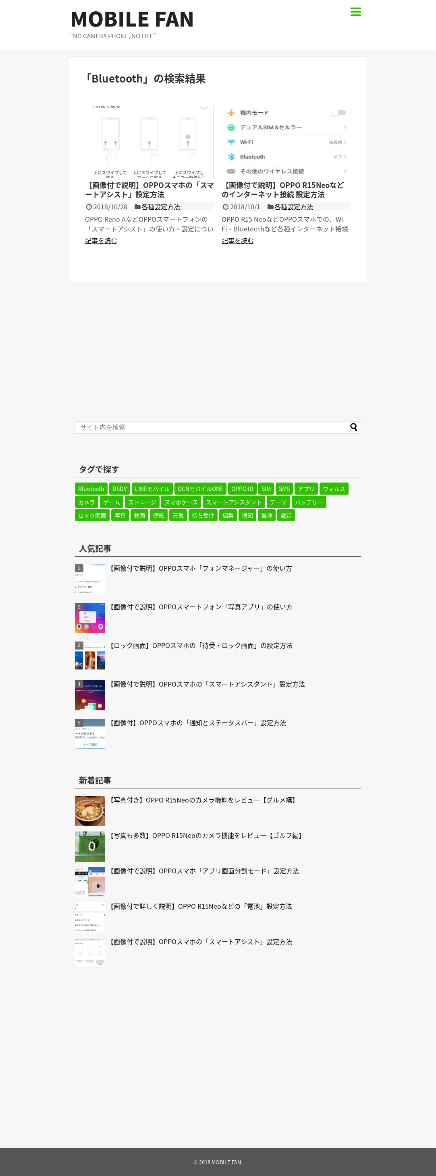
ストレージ (142, 502)
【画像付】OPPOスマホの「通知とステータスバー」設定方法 (196, 722)
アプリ (306, 489)
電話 (286, 515)
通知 (247, 515)
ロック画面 (92, 515)
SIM (266, 489)
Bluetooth (91, 489)
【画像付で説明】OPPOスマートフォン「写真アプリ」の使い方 (200, 606)
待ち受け (203, 515)
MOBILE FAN (132, 18)
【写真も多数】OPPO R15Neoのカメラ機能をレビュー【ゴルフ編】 (206, 835)
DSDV (119, 489)
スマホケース (181, 502)
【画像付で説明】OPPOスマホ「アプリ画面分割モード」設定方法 (203, 870)
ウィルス (334, 489)
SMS (284, 489)
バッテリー (309, 502)
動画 (139, 515)
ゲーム (111, 502)
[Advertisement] (218, 350)
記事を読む (101, 240)
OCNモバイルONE (200, 489)
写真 (120, 515)
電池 (266, 515)
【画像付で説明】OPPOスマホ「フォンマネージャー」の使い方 (199, 568)
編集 (228, 515)
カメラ (86, 502)
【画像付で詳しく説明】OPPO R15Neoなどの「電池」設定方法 (199, 906)
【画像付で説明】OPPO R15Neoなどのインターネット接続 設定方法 (283, 189)
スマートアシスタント (234, 502)
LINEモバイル (152, 489)
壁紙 (158, 515)
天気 (178, 515)
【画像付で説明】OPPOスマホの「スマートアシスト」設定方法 (149, 189)
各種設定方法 (160, 206)
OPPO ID (242, 489)
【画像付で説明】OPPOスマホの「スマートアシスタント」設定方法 (206, 684)
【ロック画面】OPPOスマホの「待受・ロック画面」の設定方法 (200, 645)
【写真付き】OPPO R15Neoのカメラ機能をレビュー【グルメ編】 (203, 800)
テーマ (278, 502)
